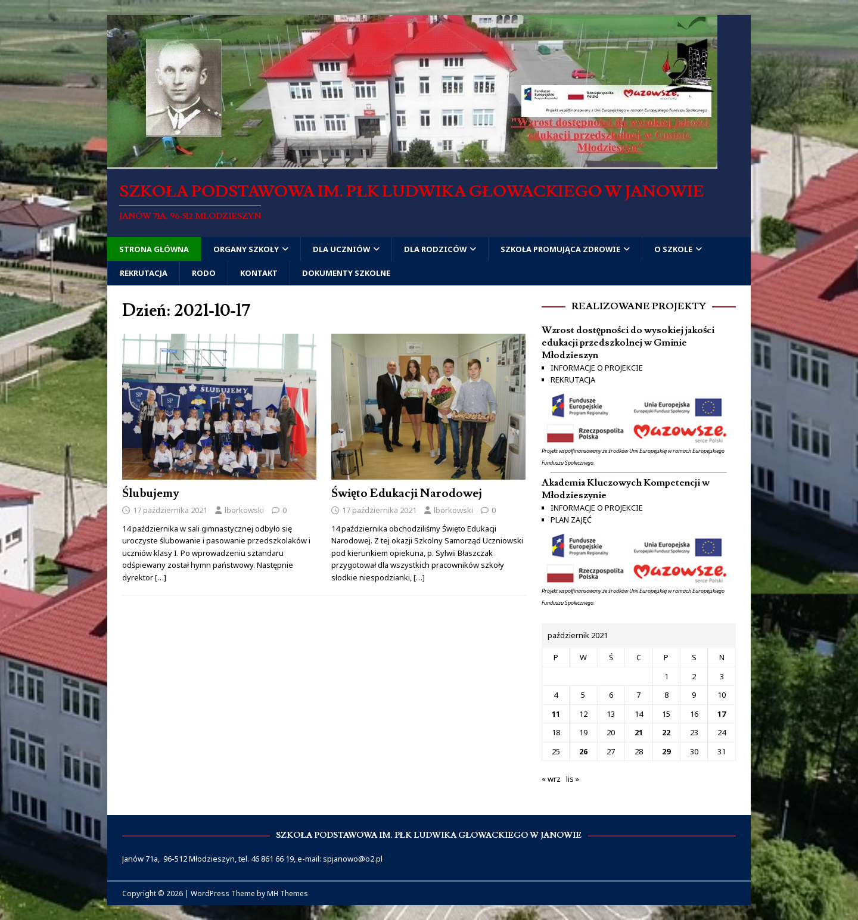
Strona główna (154, 249)
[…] (160, 577)
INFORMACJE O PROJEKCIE (597, 367)
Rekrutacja (143, 273)
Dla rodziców (435, 249)
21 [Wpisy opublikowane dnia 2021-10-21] (639, 732)
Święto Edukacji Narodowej (406, 493)
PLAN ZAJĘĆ (571, 519)
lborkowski (244, 510)
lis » (572, 778)
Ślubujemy (150, 493)
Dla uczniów (341, 249)
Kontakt (259, 273)
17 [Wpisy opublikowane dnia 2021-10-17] (721, 713)
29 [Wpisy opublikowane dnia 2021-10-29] (666, 751)
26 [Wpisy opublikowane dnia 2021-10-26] (583, 751)
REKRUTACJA (573, 379)
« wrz (551, 778)
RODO (204, 273)
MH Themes (287, 893)
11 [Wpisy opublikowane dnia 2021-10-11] (556, 713)
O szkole (673, 249)
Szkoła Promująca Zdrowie (560, 249)
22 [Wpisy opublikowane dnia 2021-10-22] (666, 732)
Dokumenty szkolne (346, 273)
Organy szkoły (246, 249)
